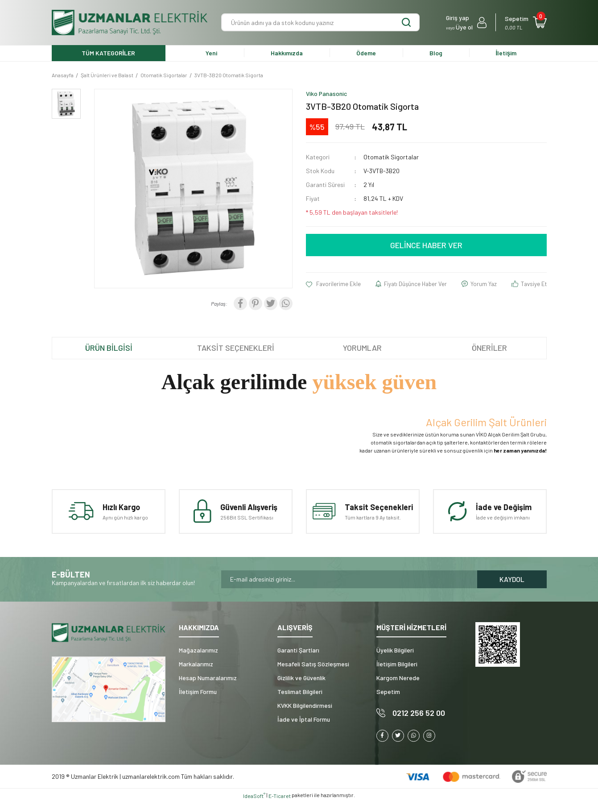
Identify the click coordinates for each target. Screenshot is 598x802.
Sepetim (388, 691)
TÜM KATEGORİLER (109, 53)
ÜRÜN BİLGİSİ (108, 348)
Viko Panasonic (326, 93)
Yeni (211, 53)
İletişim (506, 53)
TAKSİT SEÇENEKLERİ (235, 348)
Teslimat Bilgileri (299, 691)
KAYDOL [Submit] (511, 579)
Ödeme (366, 53)
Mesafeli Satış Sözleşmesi (313, 664)
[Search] (320, 22)
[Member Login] (466, 22)
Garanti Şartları (298, 650)
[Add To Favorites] (333, 284)
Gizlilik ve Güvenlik (301, 677)
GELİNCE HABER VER (426, 245)
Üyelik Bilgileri (395, 650)
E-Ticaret (279, 796)
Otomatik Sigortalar (391, 157)
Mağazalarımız (198, 650)
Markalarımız (196, 664)
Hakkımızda (287, 53)
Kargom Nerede (398, 677)
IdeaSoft (254, 795)
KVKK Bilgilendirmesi (304, 705)
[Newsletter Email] (349, 579)
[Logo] (130, 22)
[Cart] (525, 22)
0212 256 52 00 (418, 713)
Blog (435, 53)
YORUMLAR (362, 348)
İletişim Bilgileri (396, 664)
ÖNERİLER (489, 348)
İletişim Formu (198, 691)
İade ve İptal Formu (303, 719)
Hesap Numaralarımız (208, 677)
